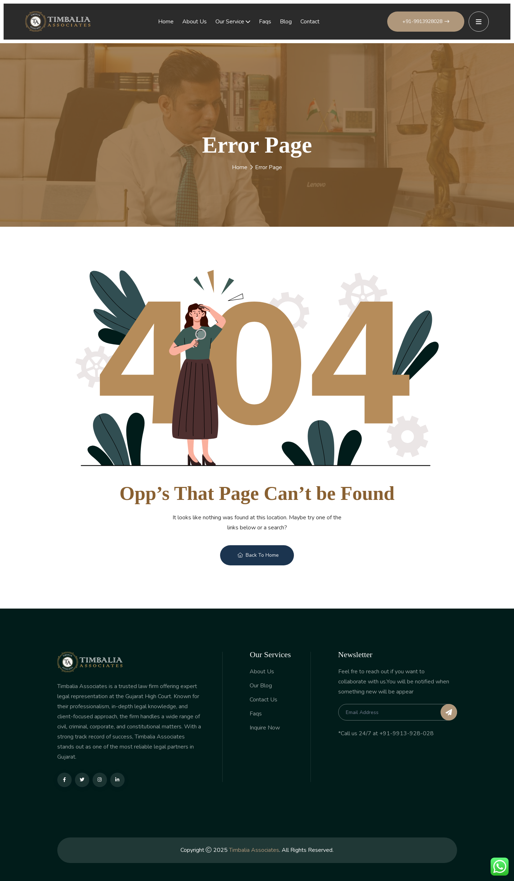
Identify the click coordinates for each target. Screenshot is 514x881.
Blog (286, 22)
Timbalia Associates (254, 850)
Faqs (265, 22)
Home (166, 22)
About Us (194, 22)
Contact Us (263, 700)
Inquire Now (265, 728)
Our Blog (261, 686)
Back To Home (258, 555)
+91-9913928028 (425, 21)
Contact (309, 22)
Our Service (229, 22)
